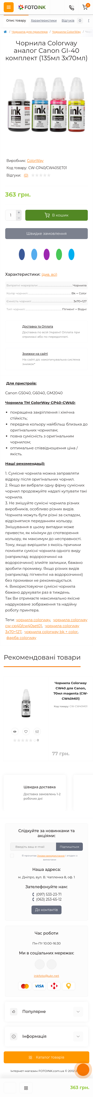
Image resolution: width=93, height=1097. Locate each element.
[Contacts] (71, 7)
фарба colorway (21, 637)
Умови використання (51, 855)
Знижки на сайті (35, 354)
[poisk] (57, 7)
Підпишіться (69, 847)
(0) (26, 175)
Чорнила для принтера (30, 31)
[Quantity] (10, 215)
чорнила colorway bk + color (51, 631)
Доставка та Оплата (37, 326)
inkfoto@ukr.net (46, 975)
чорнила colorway (33, 619)
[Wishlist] (26, 731)
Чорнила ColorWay (66, 31)
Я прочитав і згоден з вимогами (46, 857)
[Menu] (9, 7)
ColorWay (35, 160)
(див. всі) (49, 274)
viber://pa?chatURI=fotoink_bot (40, 964)
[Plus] (19, 212)
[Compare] (37, 731)
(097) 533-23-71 (49, 894)
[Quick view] (15, 731)
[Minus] (19, 218)
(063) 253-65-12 (49, 899)
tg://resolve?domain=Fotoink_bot (52, 964)
